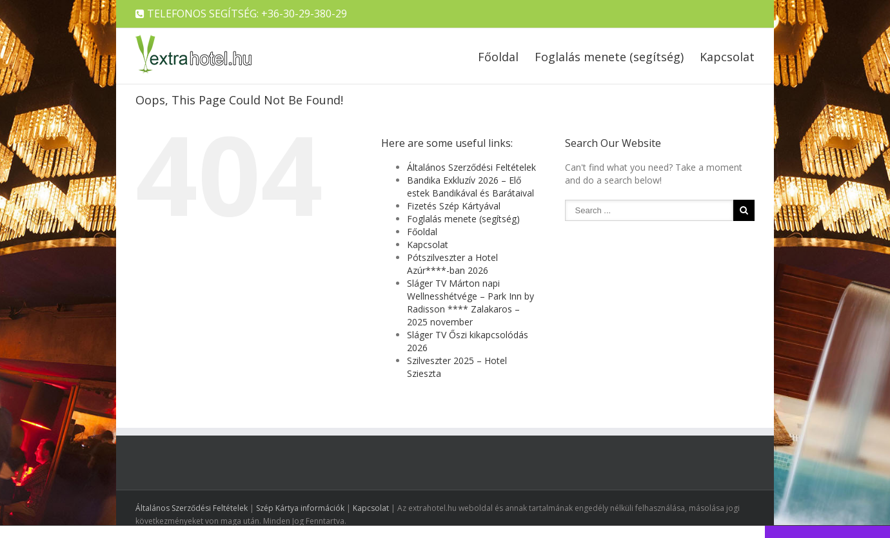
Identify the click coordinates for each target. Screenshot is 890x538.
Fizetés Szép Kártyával (453, 206)
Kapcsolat (727, 56)
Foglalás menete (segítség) (609, 56)
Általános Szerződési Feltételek (471, 167)
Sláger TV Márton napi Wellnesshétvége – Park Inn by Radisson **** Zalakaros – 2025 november (470, 302)
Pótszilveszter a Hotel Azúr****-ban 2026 (452, 263)
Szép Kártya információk (300, 508)
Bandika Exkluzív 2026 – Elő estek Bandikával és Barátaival (470, 186)
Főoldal (498, 56)
